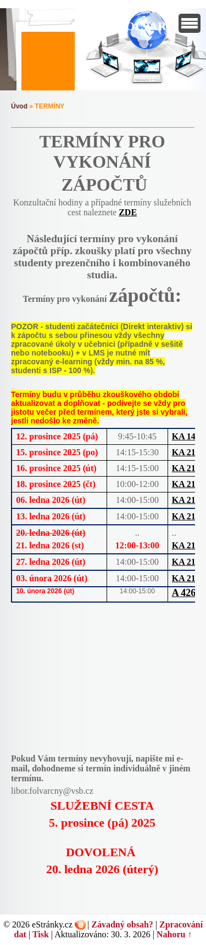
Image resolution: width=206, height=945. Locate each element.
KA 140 (186, 436)
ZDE (128, 212)
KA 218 (186, 452)
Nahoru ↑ (174, 934)
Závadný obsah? (122, 924)
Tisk (40, 934)
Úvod (19, 106)
